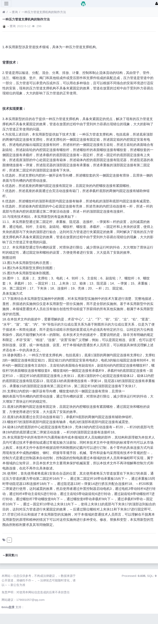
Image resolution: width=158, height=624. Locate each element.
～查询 (13, 12)
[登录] (156, 3)
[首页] (3, 12)
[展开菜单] (6, 3)
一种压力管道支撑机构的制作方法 (44, 12)
